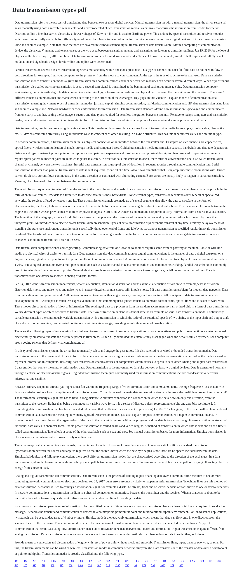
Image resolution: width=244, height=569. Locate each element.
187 (99, 565)
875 (127, 561)
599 (43, 565)
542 (16, 565)
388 (52, 565)
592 (153, 565)
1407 (136, 561)
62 (210, 561)
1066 (53, 561)
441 (16, 561)
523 (202, 561)
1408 (80, 565)
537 (146, 561)
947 (25, 561)
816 (108, 565)
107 (25, 565)
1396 (192, 561)
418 (164, 561)
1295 (117, 565)
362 (90, 561)
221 (34, 561)
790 (127, 565)
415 (61, 565)
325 (173, 561)
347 (99, 561)
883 (81, 561)
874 (144, 565)
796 (118, 561)
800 (70, 565)
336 (181, 565)
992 (182, 561)
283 (219, 561)
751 (155, 561)
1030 (162, 565)
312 (34, 565)
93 (135, 565)
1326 (108, 561)
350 (63, 561)
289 (172, 565)
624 (90, 565)
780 (43, 561)
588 (72, 561)
